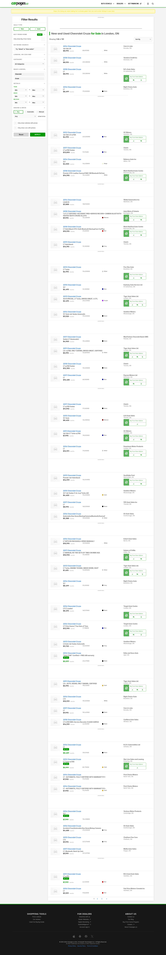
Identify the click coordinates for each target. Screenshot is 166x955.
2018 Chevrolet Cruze (72, 58)
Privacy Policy (72, 946)
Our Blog (131, 919)
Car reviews (37, 919)
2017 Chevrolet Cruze (72, 148)
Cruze (29, 78)
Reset (21, 134)
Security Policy (81, 946)
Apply (38, 134)
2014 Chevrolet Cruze (72, 46)
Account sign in (85, 927)
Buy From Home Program (131, 922)
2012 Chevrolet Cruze (72, 132)
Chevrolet (29, 74)
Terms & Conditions (92, 946)
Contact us (130, 917)
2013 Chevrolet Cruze (72, 267)
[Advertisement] (101, 23)
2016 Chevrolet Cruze (72, 87)
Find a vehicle (36, 917)
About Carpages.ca (131, 927)
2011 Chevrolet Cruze (72, 348)
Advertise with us (84, 917)
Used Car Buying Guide (36, 922)
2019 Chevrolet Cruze (72, 242)
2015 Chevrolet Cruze (72, 285)
